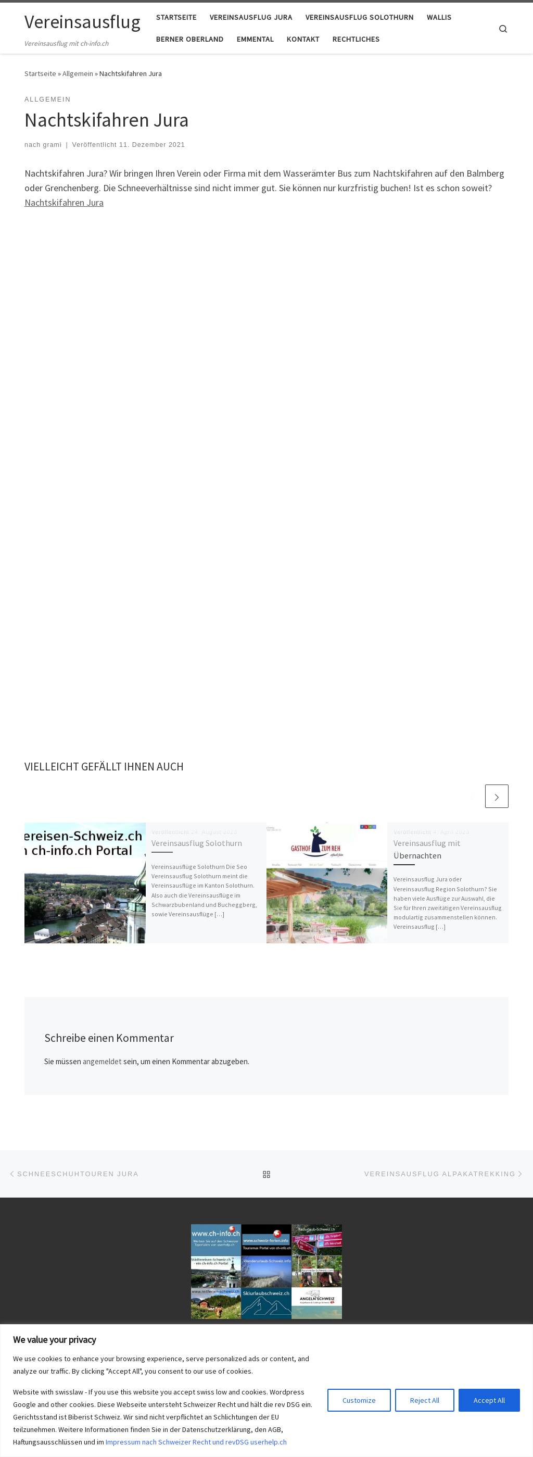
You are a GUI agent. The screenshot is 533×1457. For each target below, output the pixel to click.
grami (52, 144)
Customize (359, 1400)
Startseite (40, 73)
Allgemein (77, 73)
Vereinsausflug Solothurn (196, 843)
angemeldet (102, 1061)
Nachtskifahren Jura (64, 202)
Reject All (424, 1400)
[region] (266, 1390)
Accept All (489, 1400)
